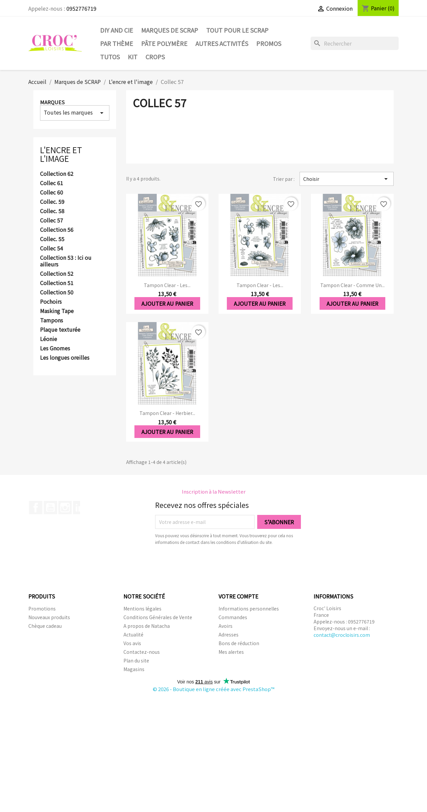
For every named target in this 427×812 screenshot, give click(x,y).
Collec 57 (51, 220)
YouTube (50, 507)
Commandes (233, 617)
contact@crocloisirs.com (342, 634)
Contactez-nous (141, 651)
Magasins (133, 669)
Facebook (35, 507)
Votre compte (238, 596)
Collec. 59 (52, 201)
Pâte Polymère (164, 43)
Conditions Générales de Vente (157, 617)
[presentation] (211, 564)
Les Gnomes (55, 348)
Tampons (51, 320)
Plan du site (136, 660)
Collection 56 (56, 229)
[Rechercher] (355, 43)
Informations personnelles (249, 608)
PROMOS (268, 43)
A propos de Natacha (146, 625)
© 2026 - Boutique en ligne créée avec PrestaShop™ (214, 688)
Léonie (48, 339)
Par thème (116, 43)
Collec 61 (51, 183)
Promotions (42, 608)
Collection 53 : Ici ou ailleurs (65, 261)
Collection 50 (56, 292)
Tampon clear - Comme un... (352, 285)
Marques (52, 102)
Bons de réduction (239, 643)
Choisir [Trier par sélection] (346, 179)
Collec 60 (51, 192)
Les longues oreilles (64, 357)
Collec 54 (51, 248)
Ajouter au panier (167, 303)
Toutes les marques (75, 112)
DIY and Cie (116, 30)
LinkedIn (79, 507)
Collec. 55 (52, 239)
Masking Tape (57, 311)
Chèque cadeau (45, 625)
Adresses (229, 634)
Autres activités (221, 43)
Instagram (65, 507)
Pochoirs (51, 301)
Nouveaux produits (49, 617)
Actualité (133, 634)
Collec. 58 (52, 211)
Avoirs (226, 625)
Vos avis (132, 643)
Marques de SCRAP (169, 30)
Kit (132, 56)
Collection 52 (56, 273)
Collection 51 (56, 283)
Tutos (110, 56)
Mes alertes (231, 651)
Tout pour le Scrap (237, 30)
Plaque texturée (60, 329)
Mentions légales (142, 608)
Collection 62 (56, 174)
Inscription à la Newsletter (214, 491)
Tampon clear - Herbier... (167, 413)
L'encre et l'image (61, 154)
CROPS (155, 56)
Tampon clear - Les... (167, 285)
